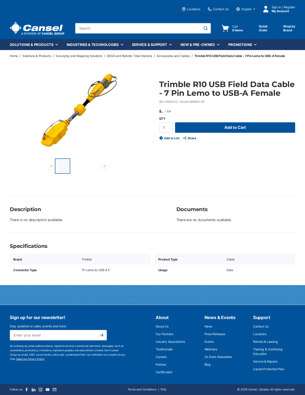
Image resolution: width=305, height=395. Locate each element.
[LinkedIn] (33, 389)
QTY (162, 118)
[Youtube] (47, 389)
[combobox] (143, 28)
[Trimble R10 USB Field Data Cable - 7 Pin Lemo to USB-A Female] (62, 166)
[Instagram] (40, 389)
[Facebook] (26, 389)
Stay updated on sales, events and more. (38, 326)
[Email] (54, 389)
